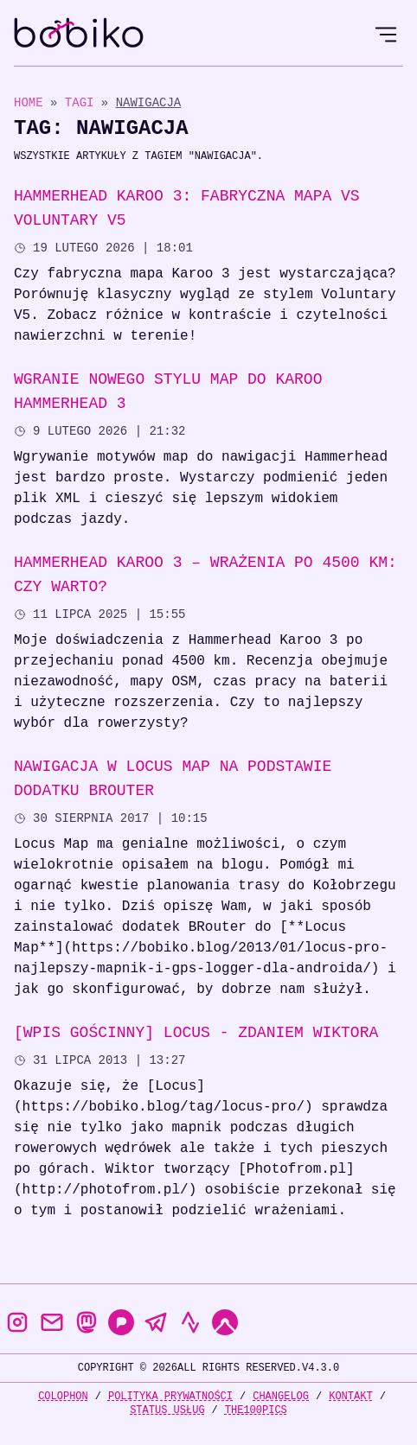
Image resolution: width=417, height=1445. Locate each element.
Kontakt (350, 1396)
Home (28, 102)
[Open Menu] (386, 34)
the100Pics (256, 1410)
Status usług (167, 1410)
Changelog (281, 1396)
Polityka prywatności (170, 1396)
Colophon (63, 1396)
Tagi (83, 102)
